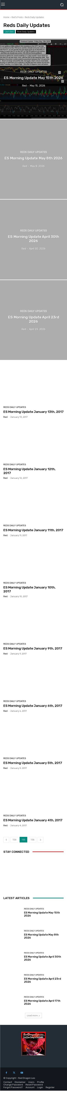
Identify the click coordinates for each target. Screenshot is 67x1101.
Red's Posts (17, 17)
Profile (40, 1082)
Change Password (13, 1084)
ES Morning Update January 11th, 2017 (33, 530)
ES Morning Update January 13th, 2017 (33, 412)
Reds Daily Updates (26, 31)
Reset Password (34, 1084)
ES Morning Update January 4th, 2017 (32, 820)
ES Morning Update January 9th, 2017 (32, 648)
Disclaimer (20, 1082)
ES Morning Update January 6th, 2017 (32, 706)
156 (32, 839)
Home (6, 17)
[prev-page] (6, 839)
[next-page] (40, 839)
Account (30, 1087)
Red (5, 417)
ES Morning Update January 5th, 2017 (32, 763)
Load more (33, 1015)
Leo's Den (9, 31)
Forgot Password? (13, 1087)
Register (50, 1087)
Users (31, 1082)
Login (40, 1087)
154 (14, 839)
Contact (7, 1082)
